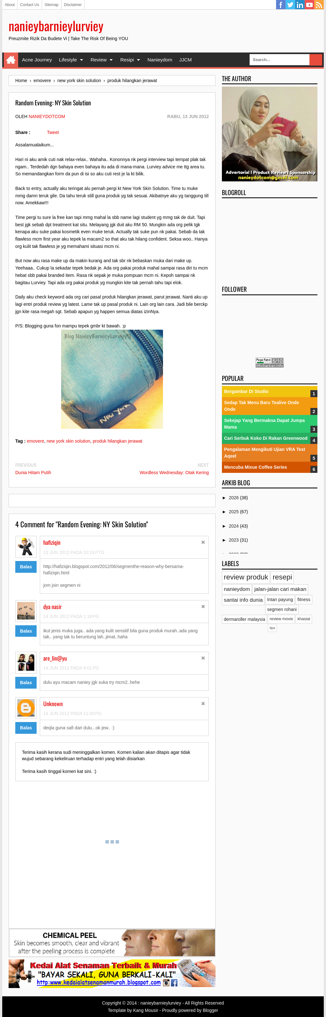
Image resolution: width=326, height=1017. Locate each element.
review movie (281, 619)
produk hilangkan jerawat (117, 441)
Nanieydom (159, 59)
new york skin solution (68, 441)
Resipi (127, 59)
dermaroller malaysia (244, 619)
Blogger (210, 1010)
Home (11, 60)
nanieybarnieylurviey (56, 25)
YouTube (309, 5)
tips (272, 628)
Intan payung (280, 599)
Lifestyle (68, 59)
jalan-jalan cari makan (280, 589)
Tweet (53, 132)
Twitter (290, 5)
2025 (234, 511)
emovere (35, 441)
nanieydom (237, 589)
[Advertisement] (269, 239)
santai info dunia (243, 600)
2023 (234, 540)
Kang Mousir (145, 1010)
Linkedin (300, 5)
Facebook (281, 5)
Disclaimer (73, 5)
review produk (246, 577)
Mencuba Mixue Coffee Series (255, 467)
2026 (234, 497)
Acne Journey (37, 59)
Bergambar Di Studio (246, 391)
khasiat (303, 619)
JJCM (185, 59)
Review (98, 59)
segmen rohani (282, 609)
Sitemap (52, 5)
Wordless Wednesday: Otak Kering (174, 472)
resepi (282, 577)
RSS (319, 5)
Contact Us (29, 5)
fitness (303, 599)
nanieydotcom (47, 116)
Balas (26, 566)
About (10, 5)
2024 (234, 526)
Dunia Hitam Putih (33, 472)
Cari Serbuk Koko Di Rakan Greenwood (266, 438)
